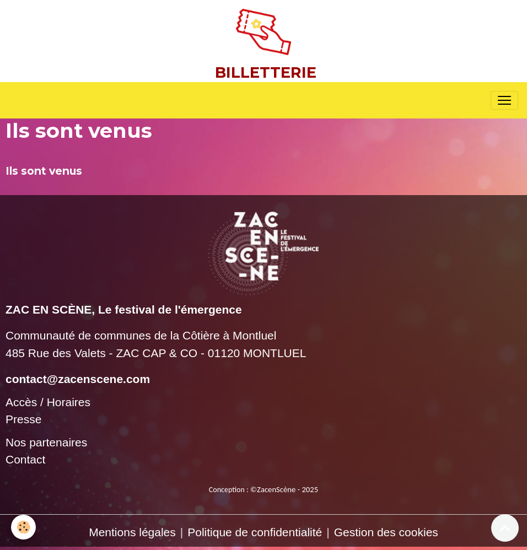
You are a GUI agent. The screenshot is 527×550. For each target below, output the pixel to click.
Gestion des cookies (386, 532)
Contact (25, 459)
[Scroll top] (505, 528)
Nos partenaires (46, 442)
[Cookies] (23, 527)
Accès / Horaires (48, 402)
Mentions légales (132, 532)
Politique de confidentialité (254, 532)
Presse (23, 419)
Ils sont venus (44, 170)
